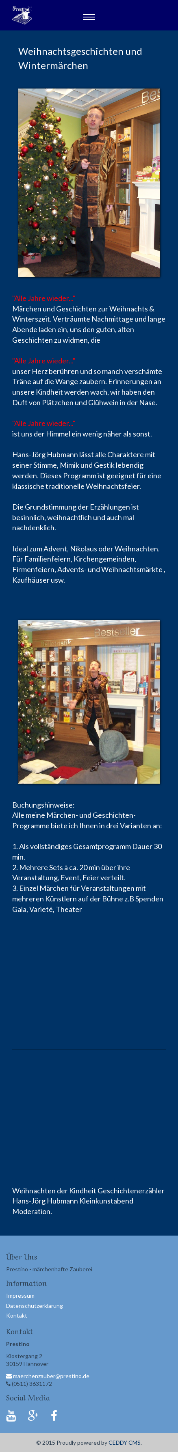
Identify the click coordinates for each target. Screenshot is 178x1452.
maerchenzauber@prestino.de (47, 1375)
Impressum (20, 1295)
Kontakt (16, 1315)
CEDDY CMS (125, 1442)
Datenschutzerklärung (34, 1305)
